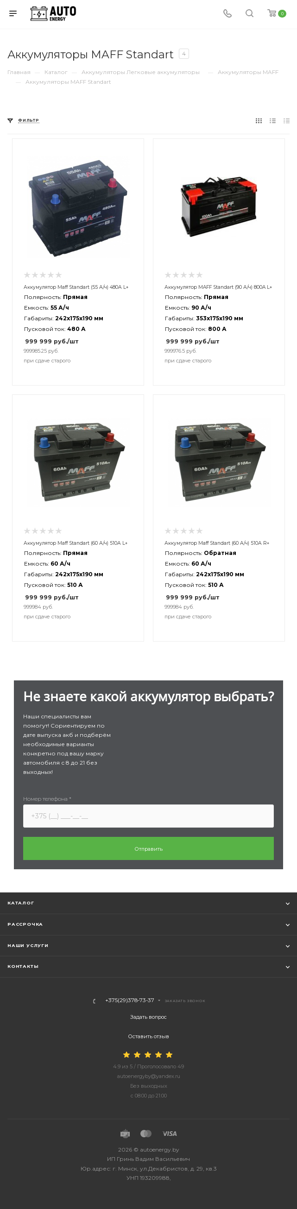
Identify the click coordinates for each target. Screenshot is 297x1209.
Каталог (20, 902)
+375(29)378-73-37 (129, 1000)
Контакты (22, 966)
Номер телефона (47, 798)
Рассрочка (25, 924)
